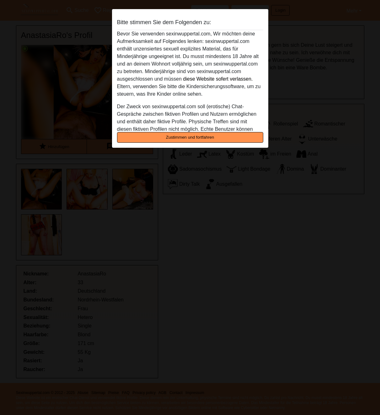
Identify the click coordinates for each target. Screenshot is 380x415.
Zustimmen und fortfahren (190, 137)
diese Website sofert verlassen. (218, 79)
